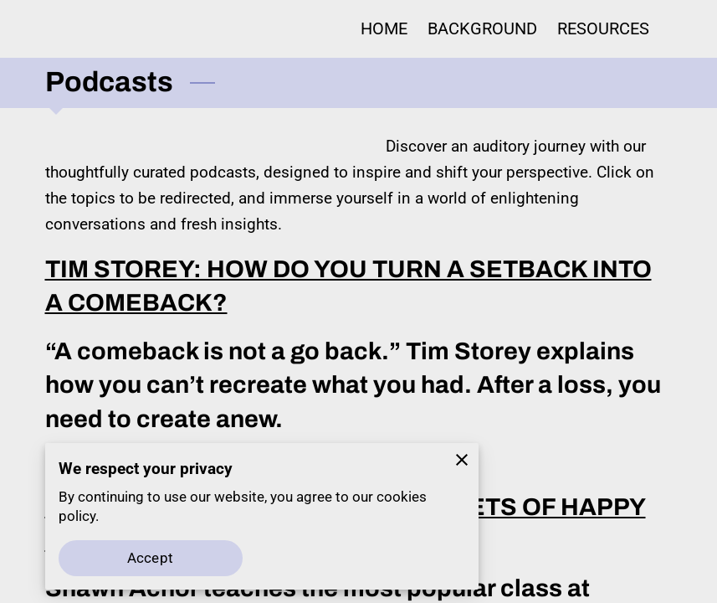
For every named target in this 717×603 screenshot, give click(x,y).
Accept (150, 558)
